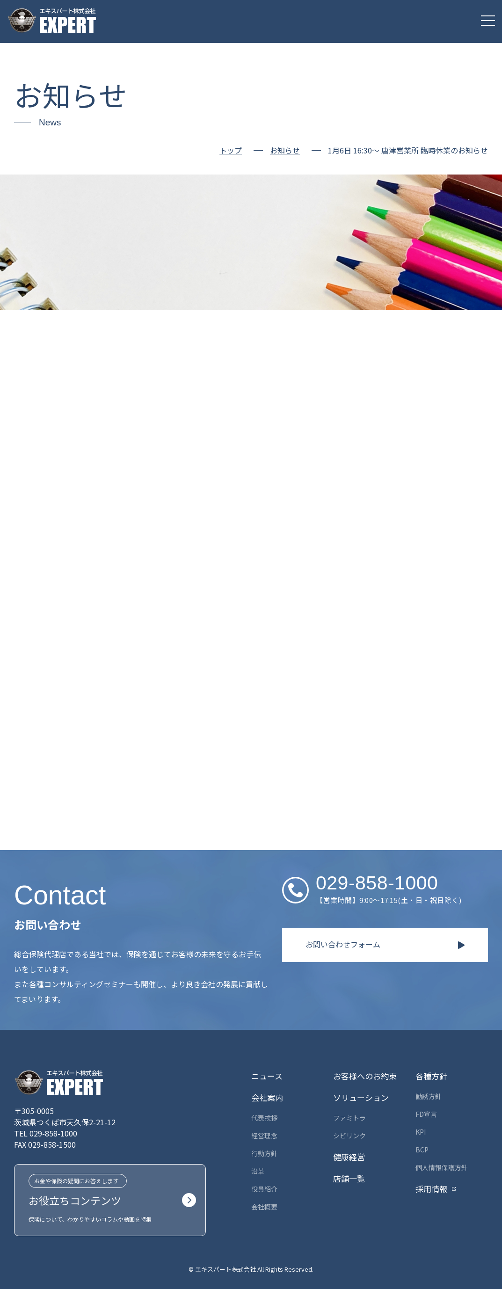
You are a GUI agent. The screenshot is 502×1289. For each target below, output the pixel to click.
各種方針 (431, 1076)
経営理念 (264, 1135)
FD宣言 (426, 1114)
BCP (422, 1149)
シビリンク (349, 1135)
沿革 (257, 1171)
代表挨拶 (264, 1117)
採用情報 (431, 1188)
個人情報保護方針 (441, 1167)
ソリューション (361, 1097)
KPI (420, 1131)
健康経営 (349, 1157)
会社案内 (267, 1097)
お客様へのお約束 (365, 1076)
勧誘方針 (428, 1096)
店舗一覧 (349, 1178)
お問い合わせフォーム (343, 944)
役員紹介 (264, 1189)
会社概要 (264, 1206)
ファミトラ (349, 1117)
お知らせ (285, 151)
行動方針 (264, 1153)
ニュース (267, 1076)
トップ (230, 150)
